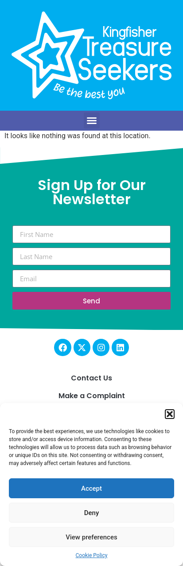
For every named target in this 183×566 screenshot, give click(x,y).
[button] (169, 414)
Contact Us (91, 378)
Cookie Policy (92, 555)
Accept (91, 488)
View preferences (91, 537)
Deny (91, 513)
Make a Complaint (91, 396)
